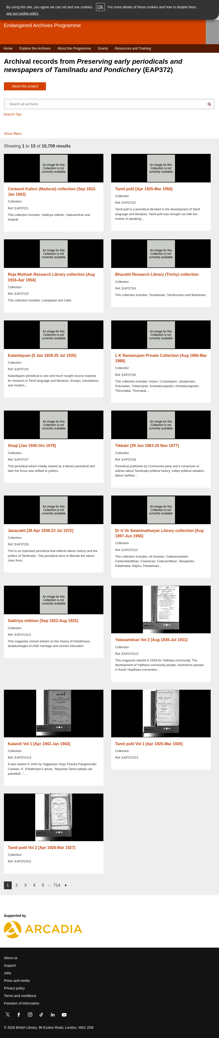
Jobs (7, 973)
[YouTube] (64, 1015)
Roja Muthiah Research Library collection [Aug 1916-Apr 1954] (51, 277)
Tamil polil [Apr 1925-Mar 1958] (143, 189)
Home (7, 48)
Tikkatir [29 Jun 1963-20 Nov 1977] (147, 446)
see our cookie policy (22, 13)
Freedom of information (21, 1003)
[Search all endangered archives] (105, 104)
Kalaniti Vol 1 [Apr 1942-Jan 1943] (39, 744)
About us (10, 958)
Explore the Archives (35, 48)
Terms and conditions (20, 996)
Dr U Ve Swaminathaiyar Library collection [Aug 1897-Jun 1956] (159, 533)
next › (66, 885)
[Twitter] (7, 1015)
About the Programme (74, 48)
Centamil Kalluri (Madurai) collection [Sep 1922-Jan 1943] (52, 191)
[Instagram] (30, 1015)
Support (10, 965)
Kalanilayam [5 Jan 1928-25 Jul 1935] (42, 355)
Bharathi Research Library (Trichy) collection (156, 274)
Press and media (17, 981)
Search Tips (12, 114)
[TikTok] (41, 1015)
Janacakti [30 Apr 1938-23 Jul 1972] (40, 531)
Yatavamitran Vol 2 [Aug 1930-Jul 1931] (151, 640)
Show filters (13, 134)
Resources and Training (133, 48)
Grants (103, 48)
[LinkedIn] (52, 1015)
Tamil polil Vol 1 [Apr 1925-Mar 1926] (149, 744)
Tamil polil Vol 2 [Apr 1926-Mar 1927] (41, 848)
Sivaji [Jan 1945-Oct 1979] (32, 446)
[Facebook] (18, 1015)
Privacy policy (14, 988)
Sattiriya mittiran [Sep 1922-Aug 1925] (43, 621)
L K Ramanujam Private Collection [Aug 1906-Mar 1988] (161, 358)
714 (57, 885)
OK (100, 7)
